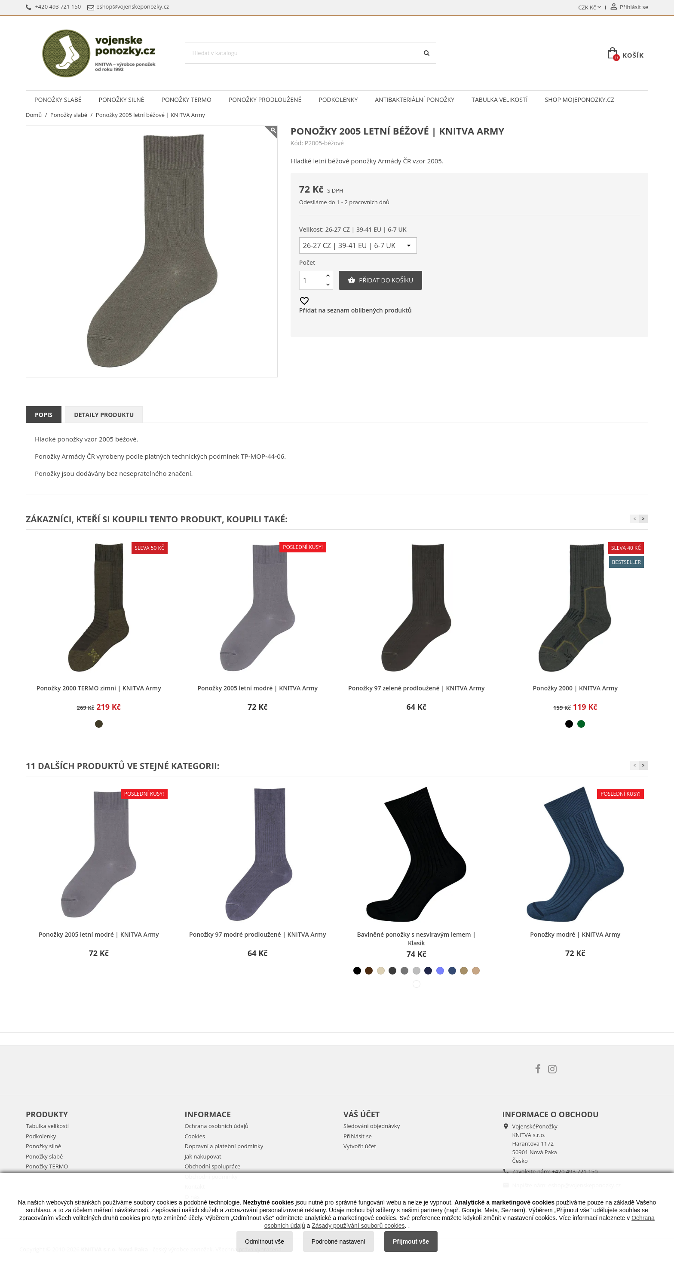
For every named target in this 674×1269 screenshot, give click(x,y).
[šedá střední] (404, 971)
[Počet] (311, 280)
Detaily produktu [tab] (104, 415)
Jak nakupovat (203, 1156)
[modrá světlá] (440, 971)
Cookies (195, 1136)
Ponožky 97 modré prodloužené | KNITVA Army (257, 934)
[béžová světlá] (381, 971)
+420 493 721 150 (575, 1171)
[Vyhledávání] (311, 53)
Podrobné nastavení (338, 1241)
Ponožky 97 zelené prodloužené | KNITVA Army (416, 688)
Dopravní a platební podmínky (224, 1146)
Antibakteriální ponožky (414, 99)
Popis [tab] (43, 415)
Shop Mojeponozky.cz (580, 99)
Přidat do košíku (380, 280)
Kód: (297, 143)
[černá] (569, 724)
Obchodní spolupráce (213, 1166)
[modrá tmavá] (428, 971)
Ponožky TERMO (186, 99)
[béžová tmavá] (464, 971)
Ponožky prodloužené (265, 99)
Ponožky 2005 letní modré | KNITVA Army (257, 688)
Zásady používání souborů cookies (358, 1225)
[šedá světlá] (416, 971)
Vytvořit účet (359, 1146)
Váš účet (361, 1114)
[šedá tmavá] (392, 971)
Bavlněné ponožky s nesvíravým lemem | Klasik (416, 938)
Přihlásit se (357, 1136)
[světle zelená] (581, 724)
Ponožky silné (121, 99)
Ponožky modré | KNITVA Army (575, 934)
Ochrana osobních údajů (216, 1126)
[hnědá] (369, 971)
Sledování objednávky (371, 1126)
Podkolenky (338, 99)
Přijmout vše (411, 1241)
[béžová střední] (476, 971)
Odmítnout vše (264, 1241)
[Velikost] (358, 245)
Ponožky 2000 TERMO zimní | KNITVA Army (99, 688)
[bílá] (416, 984)
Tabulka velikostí (499, 99)
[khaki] (99, 724)
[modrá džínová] (452, 971)
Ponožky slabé (57, 99)
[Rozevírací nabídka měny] (590, 8)
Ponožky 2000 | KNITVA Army (575, 688)
